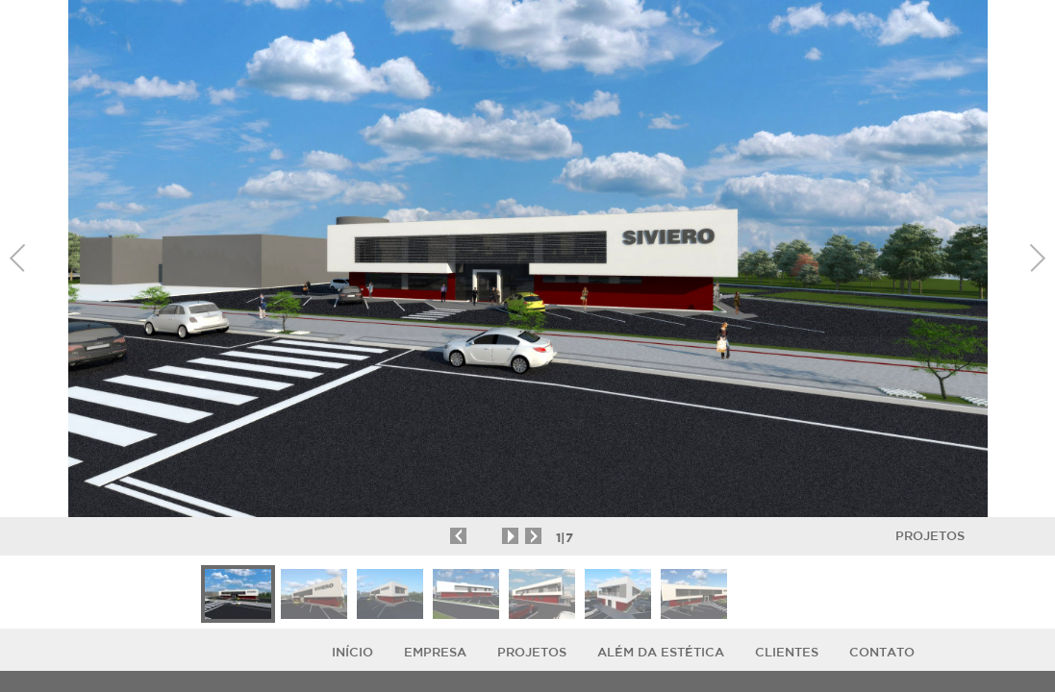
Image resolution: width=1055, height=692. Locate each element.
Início (352, 652)
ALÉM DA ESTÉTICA (660, 652)
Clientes (786, 652)
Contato (882, 652)
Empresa (435, 652)
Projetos (930, 536)
